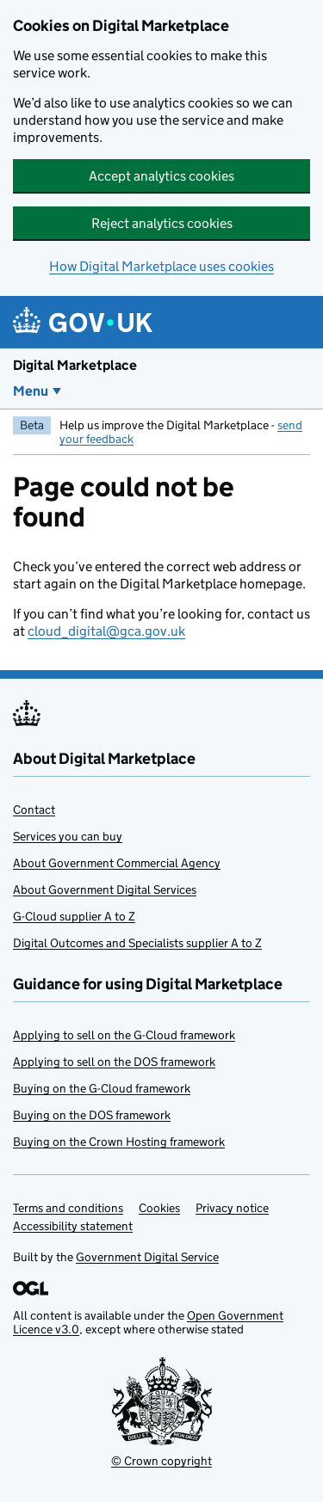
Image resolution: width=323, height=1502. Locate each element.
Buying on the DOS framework (92, 1115)
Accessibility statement (73, 1226)
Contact (34, 809)
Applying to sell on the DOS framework (114, 1061)
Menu (30, 391)
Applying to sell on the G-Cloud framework (124, 1035)
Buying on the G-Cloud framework (101, 1088)
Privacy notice (232, 1208)
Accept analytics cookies (161, 176)
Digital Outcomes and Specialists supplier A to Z (137, 943)
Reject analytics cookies (162, 223)
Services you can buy (67, 836)
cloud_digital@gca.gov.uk (106, 631)
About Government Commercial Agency (117, 863)
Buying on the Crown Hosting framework (119, 1141)
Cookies (159, 1208)
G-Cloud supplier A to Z (74, 916)
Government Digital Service (147, 1257)
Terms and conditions (68, 1208)
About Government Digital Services (104, 889)
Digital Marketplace (75, 365)
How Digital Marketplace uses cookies (161, 266)
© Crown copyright (161, 1460)
